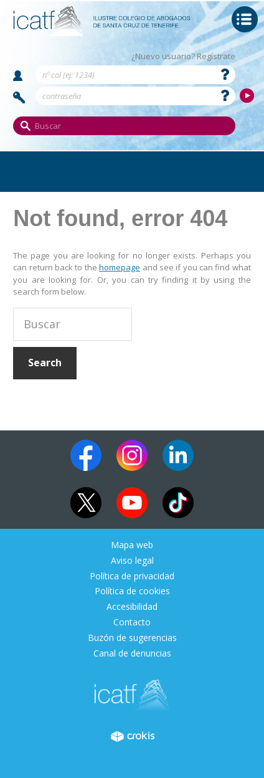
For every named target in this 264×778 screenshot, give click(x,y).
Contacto (132, 622)
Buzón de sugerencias (132, 638)
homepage (119, 267)
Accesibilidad (132, 607)
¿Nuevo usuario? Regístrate (183, 56)
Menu (245, 19)
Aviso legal (132, 561)
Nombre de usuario (17, 75)
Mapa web (132, 545)
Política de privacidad (132, 576)
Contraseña (19, 97)
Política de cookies (132, 591)
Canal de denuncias (132, 653)
